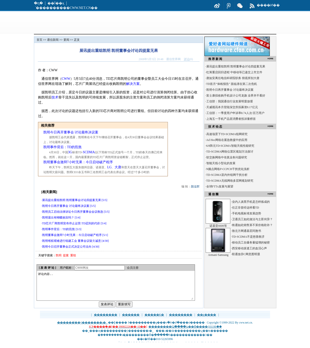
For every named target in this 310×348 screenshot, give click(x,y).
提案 (66, 255)
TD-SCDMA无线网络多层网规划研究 (230, 180)
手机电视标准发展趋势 (246, 213)
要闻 (66, 39)
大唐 (118, 167)
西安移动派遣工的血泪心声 (249, 248)
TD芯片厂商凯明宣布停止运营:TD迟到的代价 (71, 223)
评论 (187, 59)
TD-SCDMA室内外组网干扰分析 (227, 175)
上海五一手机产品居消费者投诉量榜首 (231, 119)
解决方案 (133, 84)
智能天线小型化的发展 (220, 163)
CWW (66, 79)
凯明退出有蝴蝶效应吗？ (58, 217)
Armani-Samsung (218, 255)
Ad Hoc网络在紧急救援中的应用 (227, 140)
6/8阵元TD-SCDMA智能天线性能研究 (230, 145)
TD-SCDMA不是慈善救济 (248, 236)
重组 (73, 255)
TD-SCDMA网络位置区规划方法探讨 (230, 151)
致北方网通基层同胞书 (246, 231)
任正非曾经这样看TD (245, 207)
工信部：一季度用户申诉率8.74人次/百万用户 (235, 113)
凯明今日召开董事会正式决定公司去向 (67, 246)
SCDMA (89, 152)
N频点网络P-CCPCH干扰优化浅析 (228, 169)
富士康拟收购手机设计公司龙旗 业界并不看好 (235, 95)
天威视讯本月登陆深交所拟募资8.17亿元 (232, 107)
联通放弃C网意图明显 (246, 254)
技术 (55, 97)
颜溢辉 (195, 186)
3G (70, 152)
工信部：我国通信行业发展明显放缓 (229, 101)
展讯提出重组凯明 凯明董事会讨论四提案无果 (71, 200)
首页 (39, 39)
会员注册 (133, 267)
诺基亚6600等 (218, 225)
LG (109, 167)
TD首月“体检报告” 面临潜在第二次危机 (231, 84)
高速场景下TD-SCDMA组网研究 (227, 134)
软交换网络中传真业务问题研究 (226, 157)
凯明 (59, 255)
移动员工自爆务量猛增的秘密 (251, 242)
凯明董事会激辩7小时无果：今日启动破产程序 (78, 162)
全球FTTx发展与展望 (219, 186)
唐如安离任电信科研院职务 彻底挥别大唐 (232, 78)
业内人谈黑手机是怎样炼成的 (251, 201)
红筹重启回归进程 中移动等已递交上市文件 (234, 72)
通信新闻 (53, 39)
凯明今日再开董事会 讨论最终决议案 (71, 132)
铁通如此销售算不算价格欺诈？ (252, 225)
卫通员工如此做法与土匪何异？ (252, 219)
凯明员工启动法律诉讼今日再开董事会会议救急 (72, 211)
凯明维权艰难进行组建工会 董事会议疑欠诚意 (71, 241)
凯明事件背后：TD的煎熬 (62, 147)
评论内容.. (116, 289)
